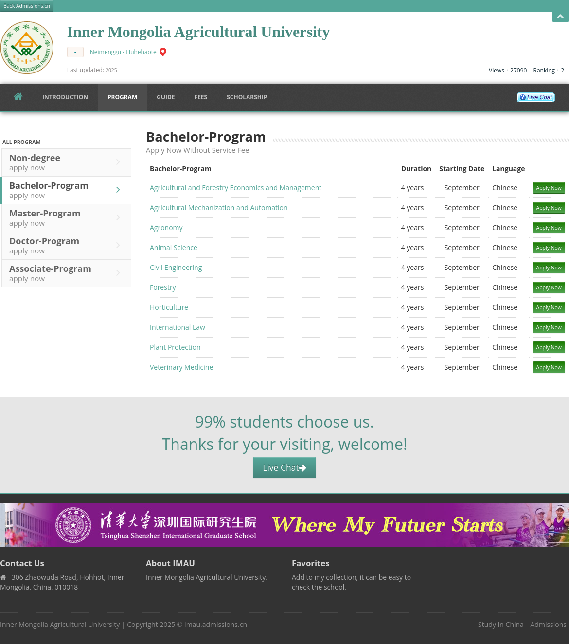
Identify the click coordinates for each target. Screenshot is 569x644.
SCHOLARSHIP (247, 97)
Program (122, 97)
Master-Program (67, 217)
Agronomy (166, 227)
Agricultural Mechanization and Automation (219, 207)
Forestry (163, 287)
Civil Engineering (176, 267)
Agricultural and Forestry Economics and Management (235, 187)
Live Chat (284, 467)
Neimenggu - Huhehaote (123, 52)
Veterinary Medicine (181, 367)
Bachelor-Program (67, 189)
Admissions (549, 624)
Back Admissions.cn (26, 5)
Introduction (65, 97)
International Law (177, 327)
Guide (166, 97)
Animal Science (173, 247)
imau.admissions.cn (215, 624)
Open (560, 16)
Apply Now (549, 187)
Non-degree (67, 162)
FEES (201, 97)
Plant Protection (175, 347)
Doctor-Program (67, 245)
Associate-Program (67, 273)
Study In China (501, 624)
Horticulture (169, 307)
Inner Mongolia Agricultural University (60, 624)
